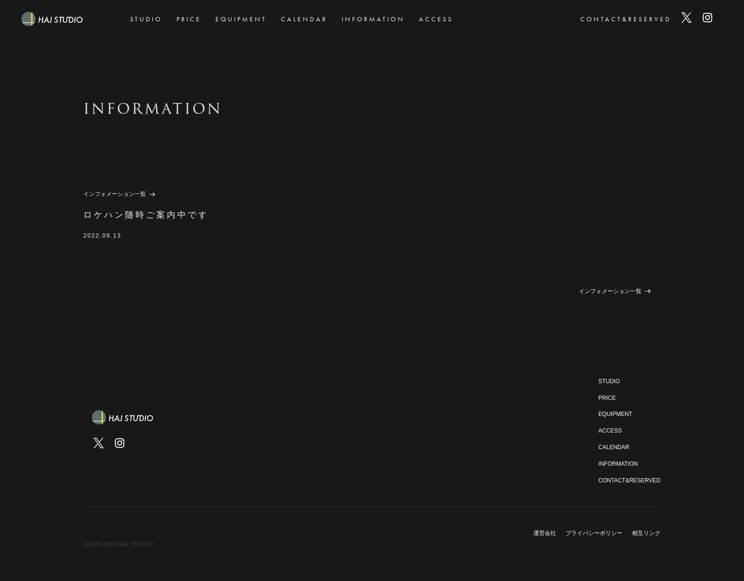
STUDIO (146, 19)
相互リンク (646, 533)
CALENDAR (304, 19)
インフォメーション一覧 (114, 194)
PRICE (189, 19)
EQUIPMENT (241, 19)
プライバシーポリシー (594, 533)
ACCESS (436, 19)
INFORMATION (373, 19)
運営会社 (544, 533)
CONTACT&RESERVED (625, 19)
